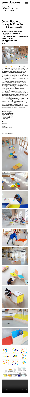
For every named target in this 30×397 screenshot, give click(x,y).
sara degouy (11, 2)
